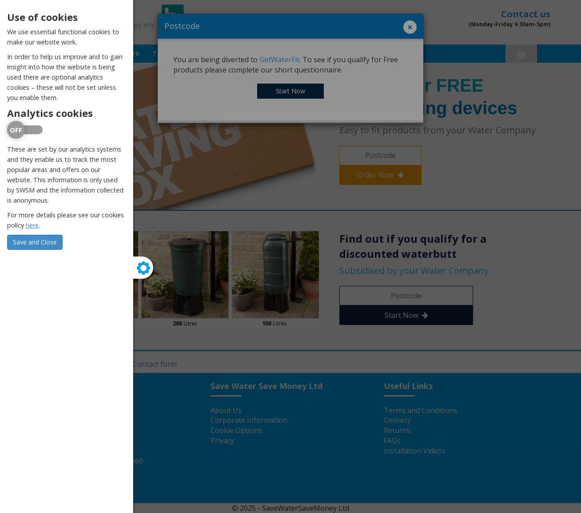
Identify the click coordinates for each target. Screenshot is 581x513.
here (32, 225)
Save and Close (35, 242)
